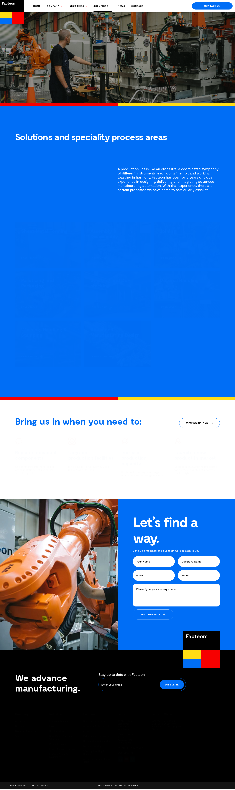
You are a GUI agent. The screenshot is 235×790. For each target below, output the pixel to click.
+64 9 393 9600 (134, 747)
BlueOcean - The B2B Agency (124, 786)
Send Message (150, 614)
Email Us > (129, 752)
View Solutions (197, 423)
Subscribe (172, 684)
